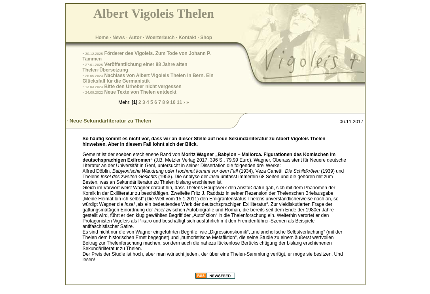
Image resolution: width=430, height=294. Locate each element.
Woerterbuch (160, 37)
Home (101, 37)
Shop (206, 37)
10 (172, 102)
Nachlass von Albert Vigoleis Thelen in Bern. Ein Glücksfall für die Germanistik (148, 78)
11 (179, 102)
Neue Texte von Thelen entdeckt (140, 92)
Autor (135, 37)
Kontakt (187, 37)
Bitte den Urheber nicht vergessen (143, 86)
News (118, 37)
